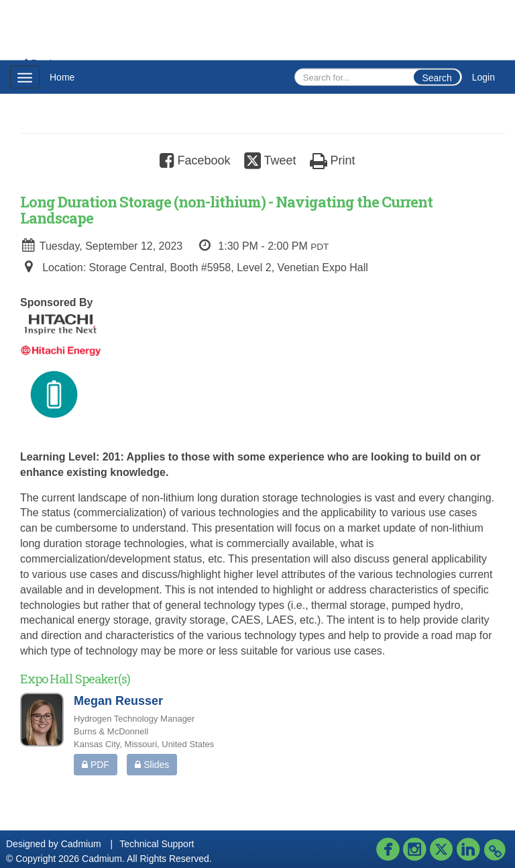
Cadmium (81, 843)
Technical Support (156, 843)
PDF (95, 764)
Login (483, 77)
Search (436, 78)
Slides (152, 764)
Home (62, 77)
